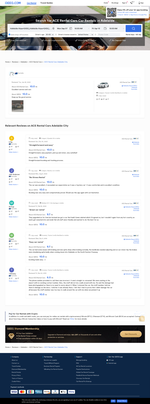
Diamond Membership (19, 369)
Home (7, 62)
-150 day (138, 34)
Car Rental (31, 3)
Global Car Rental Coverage (85, 372)
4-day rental (34, 138)
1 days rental (102, 95)
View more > (13, 152)
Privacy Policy (16, 375)
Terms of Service (17, 378)
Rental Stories (16, 372)
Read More (122, 401)
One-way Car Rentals (83, 378)
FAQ (77, 363)
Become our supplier (50, 360)
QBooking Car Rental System (53, 369)
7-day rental (34, 170)
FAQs (72, 319)
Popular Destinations (83, 369)
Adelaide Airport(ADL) (130, 85)
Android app (112, 363)
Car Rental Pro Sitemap (83, 381)
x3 (99, 99)
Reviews (15, 62)
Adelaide (24, 62)
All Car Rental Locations (84, 366)
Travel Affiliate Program (51, 363)
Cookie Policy (16, 381)
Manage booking (81, 360)
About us (15, 360)
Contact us (15, 363)
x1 (108, 99)
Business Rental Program (52, 366)
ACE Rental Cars (35, 62)
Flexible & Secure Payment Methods (87, 375)
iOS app (111, 360)
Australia (134, 89)
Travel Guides (46, 3)
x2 (104, 99)
